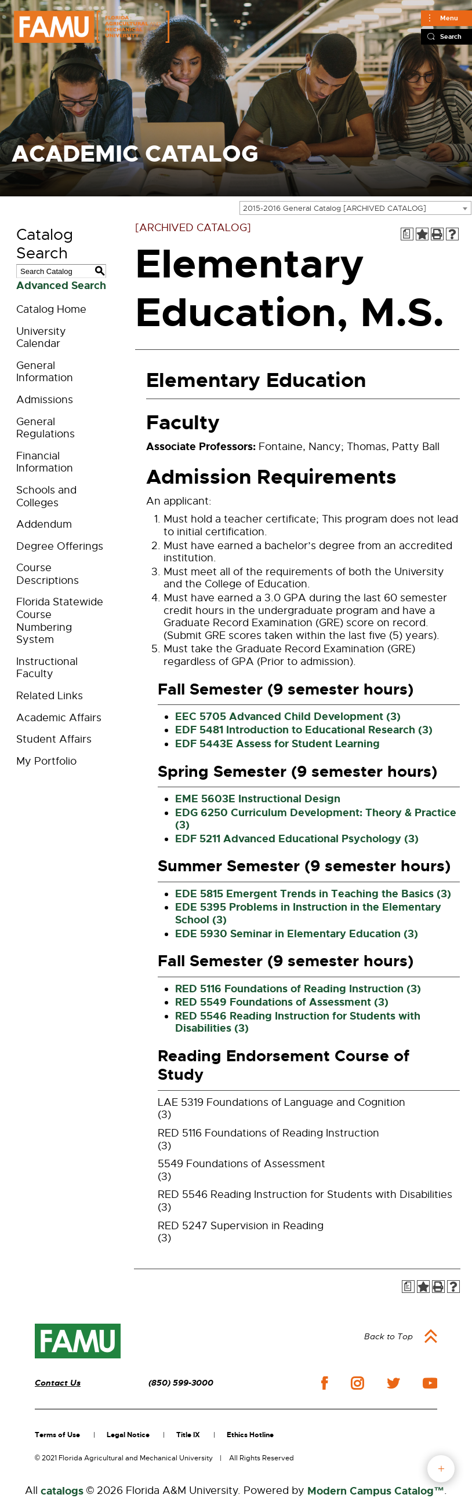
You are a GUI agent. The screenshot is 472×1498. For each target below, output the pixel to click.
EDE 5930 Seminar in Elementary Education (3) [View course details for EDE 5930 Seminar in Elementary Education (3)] (296, 934)
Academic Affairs (58, 717)
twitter (393, 1383)
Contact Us (58, 1383)
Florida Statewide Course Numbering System (59, 620)
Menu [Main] (449, 18)
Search (451, 36)
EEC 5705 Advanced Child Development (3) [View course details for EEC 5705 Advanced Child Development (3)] (288, 717)
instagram (357, 1383)
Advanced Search (61, 286)
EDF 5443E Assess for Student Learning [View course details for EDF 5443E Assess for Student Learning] (277, 744)
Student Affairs (54, 739)
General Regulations (45, 428)
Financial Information (44, 462)
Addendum (44, 524)
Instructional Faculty (47, 668)
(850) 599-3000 (180, 1383)
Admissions (44, 399)
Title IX (188, 1434)
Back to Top (388, 1336)
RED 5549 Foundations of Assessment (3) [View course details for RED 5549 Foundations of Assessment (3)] (282, 1002)
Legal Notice (128, 1434)
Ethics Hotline (250, 1434)
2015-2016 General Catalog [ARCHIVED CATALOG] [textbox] (334, 208)
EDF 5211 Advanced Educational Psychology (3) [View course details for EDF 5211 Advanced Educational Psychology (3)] (297, 839)
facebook (324, 1383)
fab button (441, 1468)
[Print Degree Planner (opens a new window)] (407, 234)
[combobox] (355, 208)
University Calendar (41, 337)
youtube (430, 1383)
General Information (44, 372)
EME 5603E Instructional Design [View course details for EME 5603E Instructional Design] (257, 799)
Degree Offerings (59, 546)
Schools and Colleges (46, 496)
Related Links (49, 695)
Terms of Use (57, 1434)
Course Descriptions (47, 574)
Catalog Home (51, 309)
